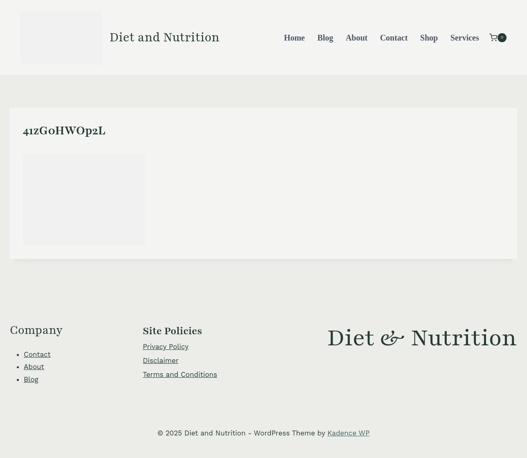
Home (294, 37)
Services (464, 37)
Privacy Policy (166, 346)
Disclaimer (161, 360)
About (356, 37)
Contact (394, 37)
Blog (325, 37)
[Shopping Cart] (498, 37)
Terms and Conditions (180, 374)
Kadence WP (349, 433)
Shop (429, 37)
